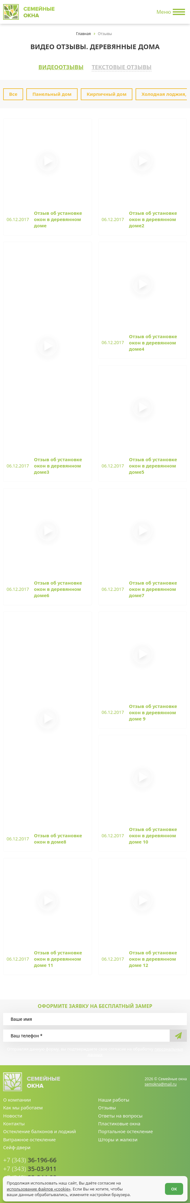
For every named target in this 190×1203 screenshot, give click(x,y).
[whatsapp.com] (152, 1173)
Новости (12, 1116)
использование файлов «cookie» (39, 1188)
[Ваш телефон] (86, 1036)
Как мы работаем (23, 1109)
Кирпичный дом (107, 93)
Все (13, 93)
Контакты (14, 1125)
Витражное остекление (29, 1141)
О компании (17, 1100)
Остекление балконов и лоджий (39, 1132)
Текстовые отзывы (123, 66)
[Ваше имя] (95, 1020)
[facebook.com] (182, 1173)
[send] (178, 1036)
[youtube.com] (162, 1173)
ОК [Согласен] (174, 1188)
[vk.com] (172, 1173)
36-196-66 (28, 1161)
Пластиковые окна (119, 1125)
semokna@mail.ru (161, 1085)
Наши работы (114, 1100)
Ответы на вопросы (120, 1116)
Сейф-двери (16, 1148)
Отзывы (107, 1109)
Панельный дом (51, 93)
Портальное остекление (125, 1132)
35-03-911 (28, 1169)
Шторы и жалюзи (118, 1141)
